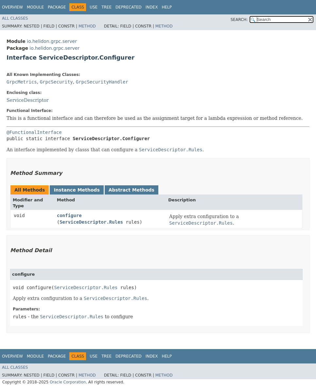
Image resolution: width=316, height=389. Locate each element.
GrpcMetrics (22, 81)
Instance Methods (76, 190)
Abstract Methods (131, 190)
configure (69, 215)
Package (57, 7)
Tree (106, 7)
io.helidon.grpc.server (52, 41)
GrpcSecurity (56, 81)
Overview (12, 7)
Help (167, 7)
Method (87, 26)
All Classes (15, 18)
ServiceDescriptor (28, 100)
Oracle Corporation (68, 382)
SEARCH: (239, 19)
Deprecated (128, 7)
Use (93, 7)
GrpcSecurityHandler (102, 81)
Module (35, 7)
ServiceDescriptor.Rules (91, 222)
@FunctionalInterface (34, 132)
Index (152, 7)
